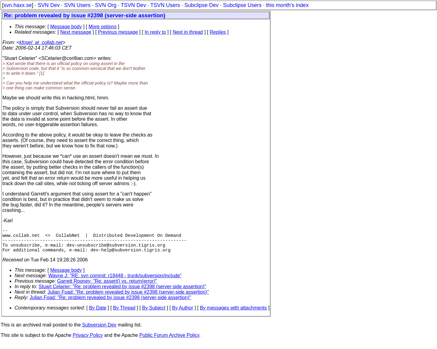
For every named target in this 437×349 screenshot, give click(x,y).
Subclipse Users (242, 5)
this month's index (287, 5)
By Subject (153, 313)
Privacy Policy (88, 341)
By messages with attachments (233, 313)
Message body (66, 26)
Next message (75, 32)
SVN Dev (48, 5)
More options (103, 26)
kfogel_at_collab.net (41, 42)
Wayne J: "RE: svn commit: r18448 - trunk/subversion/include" (114, 281)
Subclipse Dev (201, 5)
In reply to (155, 32)
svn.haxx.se (18, 5)
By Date (97, 313)
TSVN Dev (133, 5)
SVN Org (105, 5)
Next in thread (188, 32)
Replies (218, 32)
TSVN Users (165, 5)
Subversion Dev (99, 330)
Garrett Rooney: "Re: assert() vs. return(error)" (107, 287)
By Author (182, 313)
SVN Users (77, 5)
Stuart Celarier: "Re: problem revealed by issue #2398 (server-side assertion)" (122, 292)
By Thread (124, 313)
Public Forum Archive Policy (169, 341)
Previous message (118, 32)
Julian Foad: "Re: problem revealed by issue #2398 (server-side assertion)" (128, 298)
